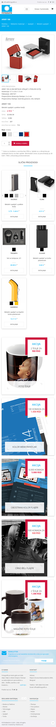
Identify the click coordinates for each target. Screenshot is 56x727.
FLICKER (42, 253)
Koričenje (34, 716)
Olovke (5, 707)
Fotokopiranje (35, 714)
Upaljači (31, 24)
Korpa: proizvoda (42, 9)
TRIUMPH (13, 253)
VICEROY (14, 199)
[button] (52, 37)
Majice (33, 709)
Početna (4, 24)
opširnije (23, 685)
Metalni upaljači (43, 24)
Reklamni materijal (18, 24)
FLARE (42, 199)
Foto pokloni (35, 707)
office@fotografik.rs (10, 2)
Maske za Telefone (9, 704)
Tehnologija (6, 709)
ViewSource (19, 725)
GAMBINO (14, 307)
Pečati (33, 711)
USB (4, 711)
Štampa (33, 704)
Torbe (4, 716)
